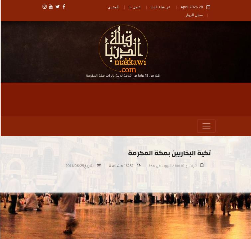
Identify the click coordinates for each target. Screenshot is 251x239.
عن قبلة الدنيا (160, 6)
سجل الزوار (193, 14)
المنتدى (112, 6)
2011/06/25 (74, 166)
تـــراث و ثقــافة (185, 166)
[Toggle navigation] (206, 126)
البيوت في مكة (159, 166)
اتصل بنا (134, 6)
